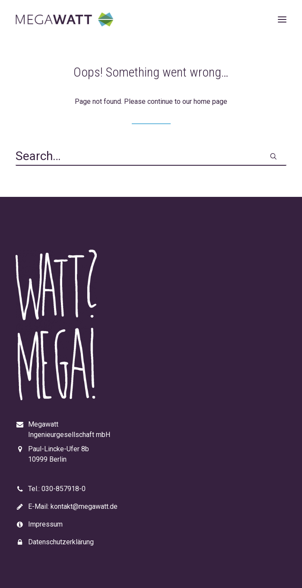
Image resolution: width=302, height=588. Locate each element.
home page (210, 101)
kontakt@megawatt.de (84, 506)
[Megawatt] (65, 19)
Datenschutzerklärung (61, 542)
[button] (282, 19)
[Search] (151, 157)
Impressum (45, 524)
